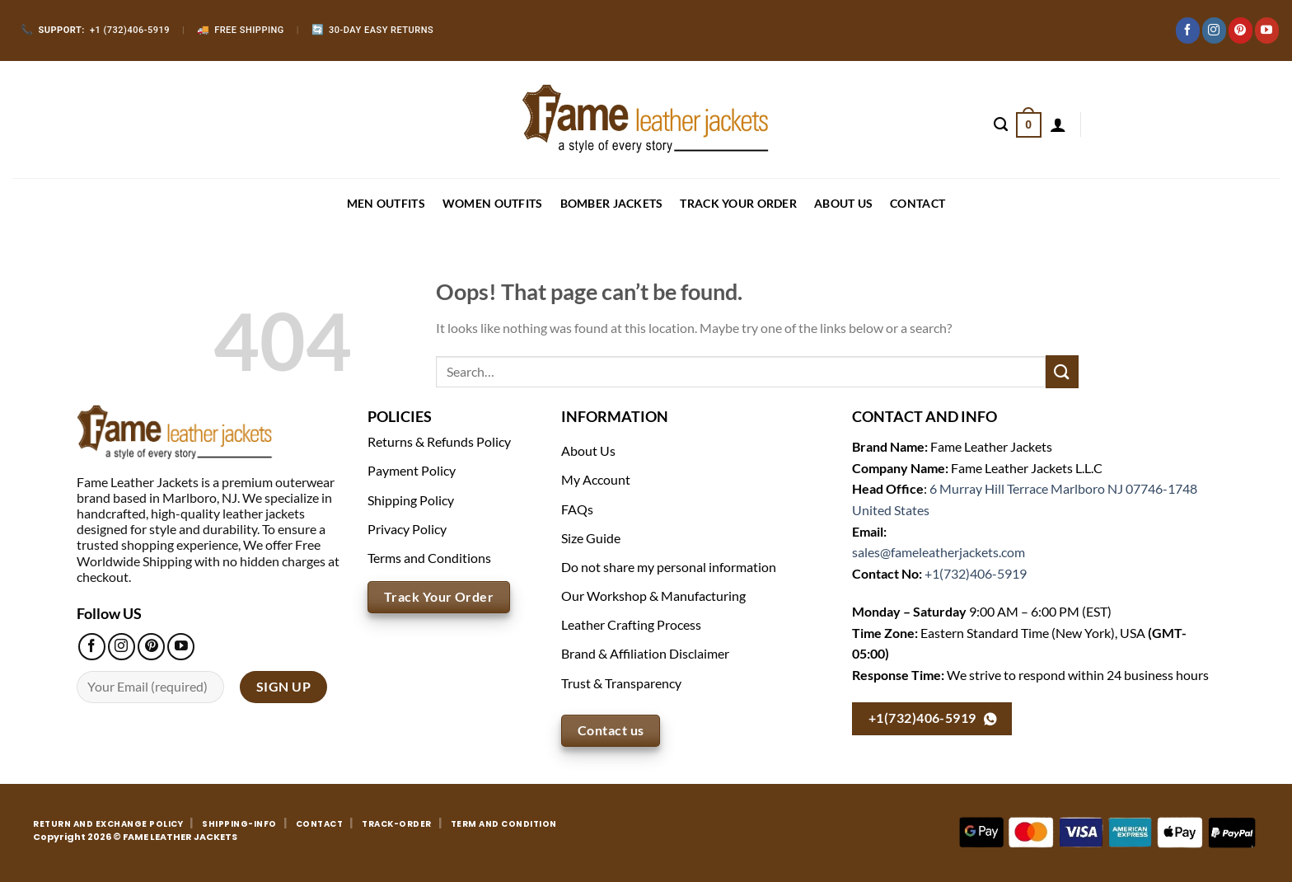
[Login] (1058, 124)
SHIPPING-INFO (239, 824)
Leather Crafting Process (631, 624)
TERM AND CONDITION (504, 824)
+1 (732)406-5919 (95, 30)
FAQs (577, 509)
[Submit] (1062, 371)
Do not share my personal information (668, 567)
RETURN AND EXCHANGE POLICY (108, 824)
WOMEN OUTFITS (492, 203)
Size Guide (590, 538)
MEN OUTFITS (386, 203)
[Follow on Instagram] (1214, 30)
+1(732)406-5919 (976, 573)
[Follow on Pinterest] (1240, 30)
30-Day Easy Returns (372, 30)
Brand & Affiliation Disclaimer (645, 653)
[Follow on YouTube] (1267, 30)
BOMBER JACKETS (611, 203)
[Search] (1001, 124)
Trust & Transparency (621, 683)
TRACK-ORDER (397, 824)
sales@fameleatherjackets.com (938, 552)
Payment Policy (411, 470)
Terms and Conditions (429, 557)
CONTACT (917, 203)
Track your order (738, 203)
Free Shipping (240, 30)
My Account (595, 479)
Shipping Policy (410, 500)
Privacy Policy (407, 529)
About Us (843, 203)
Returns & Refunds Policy (439, 441)
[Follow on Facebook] (1188, 30)
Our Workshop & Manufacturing (653, 595)
